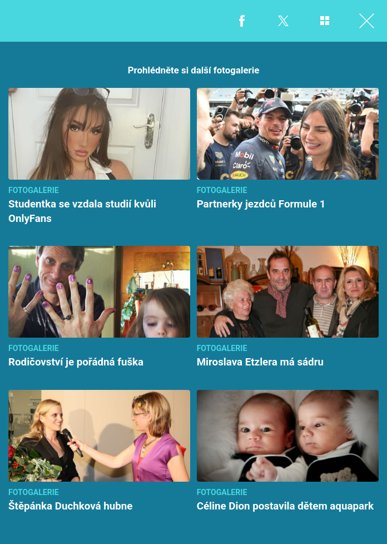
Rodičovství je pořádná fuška (75, 362)
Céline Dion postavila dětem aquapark (285, 506)
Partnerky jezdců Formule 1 (261, 204)
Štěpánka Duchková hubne (70, 506)
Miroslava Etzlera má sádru (260, 362)
